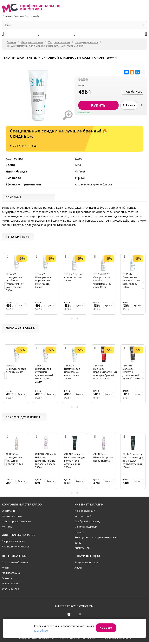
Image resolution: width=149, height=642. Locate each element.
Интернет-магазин (32, 42)
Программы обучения (15, 562)
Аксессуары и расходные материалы (95, 537)
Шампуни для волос (86, 42)
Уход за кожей (82, 516)
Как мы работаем (12, 516)
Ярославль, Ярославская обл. (27, 16)
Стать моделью (10, 589)
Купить (21, 306)
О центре (7, 578)
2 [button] (77, 319)
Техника (79, 532)
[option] (16, 286)
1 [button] (72, 319)
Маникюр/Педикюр (85, 527)
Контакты (7, 527)
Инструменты (82, 548)
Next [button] (143, 286)
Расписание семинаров (15, 547)
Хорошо (106, 627)
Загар (77, 543)
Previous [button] (6, 286)
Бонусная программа (87, 562)
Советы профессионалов (16, 521)
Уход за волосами (59, 42)
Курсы (5, 568)
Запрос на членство (13, 541)
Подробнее (40, 630)
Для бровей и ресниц (87, 521)
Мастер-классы (10, 584)
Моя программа (11, 573)
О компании (9, 511)
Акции (78, 568)
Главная (11, 42)
